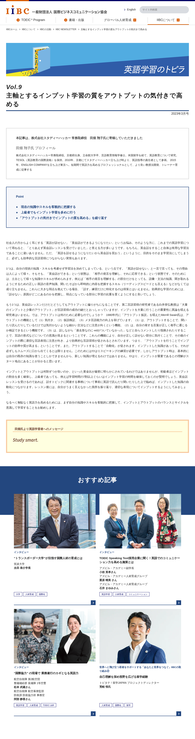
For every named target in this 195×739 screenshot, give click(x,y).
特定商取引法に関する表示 (50, 707)
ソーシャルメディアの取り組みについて (124, 707)
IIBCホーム (11, 29)
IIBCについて (28, 29)
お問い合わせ (180, 707)
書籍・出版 (83, 699)
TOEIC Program (58, 699)
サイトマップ (159, 707)
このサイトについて (18, 707)
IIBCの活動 (45, 29)
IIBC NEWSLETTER (66, 29)
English (131, 9)
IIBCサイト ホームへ (135, 674)
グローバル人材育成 (111, 699)
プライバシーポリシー (83, 707)
